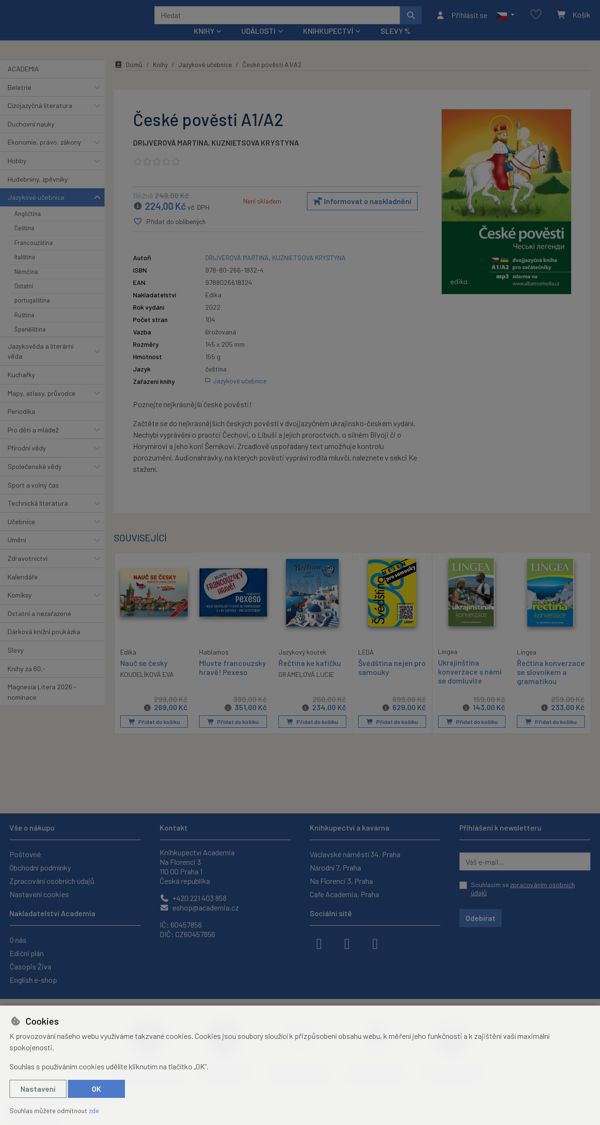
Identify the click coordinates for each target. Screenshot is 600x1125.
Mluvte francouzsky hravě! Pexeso (232, 680)
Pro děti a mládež (33, 443)
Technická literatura (38, 516)
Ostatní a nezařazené (39, 626)
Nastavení (38, 1088)
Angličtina (27, 226)
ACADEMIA (23, 82)
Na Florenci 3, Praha (341, 880)
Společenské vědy (35, 479)
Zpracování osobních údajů (52, 880)
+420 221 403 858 (193, 897)
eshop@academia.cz (199, 907)
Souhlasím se (523, 888)
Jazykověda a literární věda (41, 363)
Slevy (16, 663)
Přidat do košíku (154, 743)
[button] (505, 21)
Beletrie (19, 100)
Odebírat (480, 917)
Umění (17, 552)
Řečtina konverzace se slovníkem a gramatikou (541, 689)
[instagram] (347, 942)
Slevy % (395, 43)
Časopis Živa (30, 966)
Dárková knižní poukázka (44, 644)
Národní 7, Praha (335, 867)
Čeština (24, 241)
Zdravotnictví (28, 571)
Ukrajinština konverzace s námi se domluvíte (470, 684)
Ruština (24, 328)
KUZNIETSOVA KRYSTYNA (255, 155)
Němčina (26, 284)
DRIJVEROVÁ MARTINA (170, 155)
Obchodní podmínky (40, 867)
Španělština (30, 342)
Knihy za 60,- (27, 681)
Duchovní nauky (31, 137)
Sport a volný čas (33, 497)
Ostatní (23, 299)
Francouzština (33, 255)
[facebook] (319, 942)
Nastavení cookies (39, 894)
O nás (18, 939)
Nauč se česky (144, 675)
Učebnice (21, 534)
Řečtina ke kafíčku (309, 675)
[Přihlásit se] (461, 21)
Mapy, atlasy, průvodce (42, 405)
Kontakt (174, 827)
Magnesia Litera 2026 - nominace (42, 704)
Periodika (21, 424)
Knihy (160, 77)
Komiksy (20, 608)
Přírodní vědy (27, 461)
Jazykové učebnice (36, 210)
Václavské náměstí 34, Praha (355, 854)
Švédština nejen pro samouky (392, 680)
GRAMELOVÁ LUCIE (306, 687)
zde (94, 1110)
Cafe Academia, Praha (344, 894)
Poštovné (25, 854)
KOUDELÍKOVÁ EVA (147, 687)
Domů (128, 77)
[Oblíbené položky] (536, 21)
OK (96, 1088)
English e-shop (33, 979)
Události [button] (258, 43)
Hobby (17, 173)
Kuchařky (21, 387)
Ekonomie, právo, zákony (44, 155)
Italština (24, 270)
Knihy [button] (204, 43)
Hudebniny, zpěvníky (38, 191)
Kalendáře (23, 589)
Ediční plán (27, 953)
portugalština (32, 313)
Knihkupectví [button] (328, 43)
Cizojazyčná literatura (40, 118)
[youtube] (375, 942)
